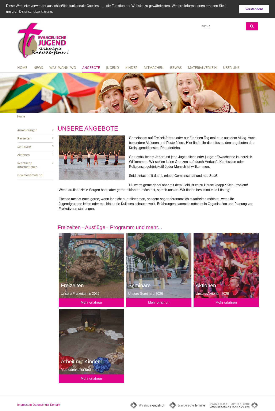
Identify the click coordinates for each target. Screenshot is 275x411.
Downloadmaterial (30, 175)
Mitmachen (154, 67)
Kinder (131, 67)
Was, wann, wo (62, 67)
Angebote (91, 67)
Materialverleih (202, 67)
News (38, 67)
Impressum (24, 404)
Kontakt (55, 404)
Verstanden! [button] (254, 9)
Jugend (112, 67)
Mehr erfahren (91, 302)
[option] (137, 92)
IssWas (176, 67)
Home (22, 67)
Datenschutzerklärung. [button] (36, 11)
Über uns (231, 67)
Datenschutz (41, 404)
